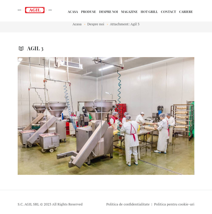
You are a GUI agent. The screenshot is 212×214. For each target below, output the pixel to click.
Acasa (73, 12)
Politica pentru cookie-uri (174, 204)
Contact (168, 12)
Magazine (129, 12)
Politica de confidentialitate (128, 204)
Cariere (186, 12)
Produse (88, 12)
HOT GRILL (149, 12)
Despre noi (108, 12)
